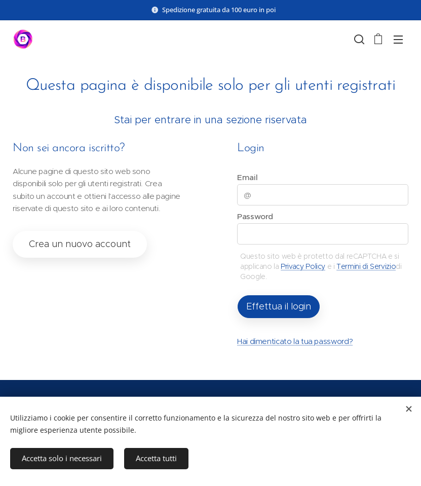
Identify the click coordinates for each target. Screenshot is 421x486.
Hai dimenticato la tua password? (295, 341)
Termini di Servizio (366, 266)
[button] (358, 39)
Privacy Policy (303, 266)
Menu (398, 39)
